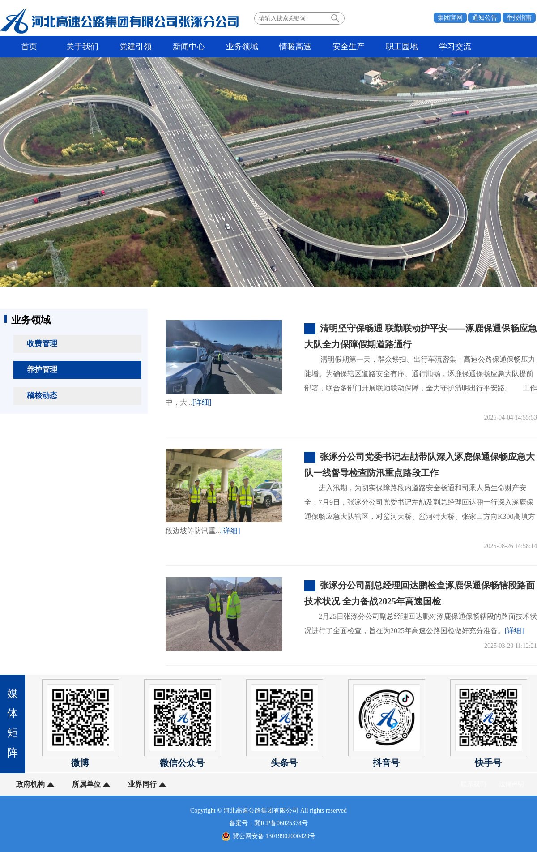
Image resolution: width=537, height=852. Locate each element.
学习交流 (455, 46)
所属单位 (86, 784)
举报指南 (519, 17)
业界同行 (142, 784)
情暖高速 (295, 46)
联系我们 (473, 784)
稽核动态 (42, 395)
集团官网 (450, 17)
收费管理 (42, 343)
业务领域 (242, 46)
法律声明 (511, 784)
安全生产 (348, 46)
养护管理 (42, 369)
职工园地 (402, 46)
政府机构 (30, 784)
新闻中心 (189, 46)
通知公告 (484, 17)
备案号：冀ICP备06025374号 (268, 823)
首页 (29, 46)
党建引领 (135, 46)
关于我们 (82, 46)
